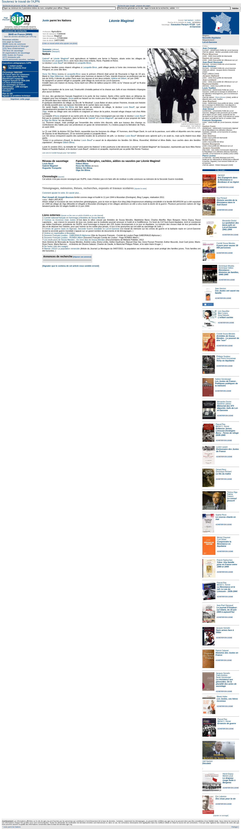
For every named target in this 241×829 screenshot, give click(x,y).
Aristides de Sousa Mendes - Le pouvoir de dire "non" (228, 338)
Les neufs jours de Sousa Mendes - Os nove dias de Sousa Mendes (74, 240)
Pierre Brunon (220, 97)
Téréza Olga (232, 492)
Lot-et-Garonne (209, 42)
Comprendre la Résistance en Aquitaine (224, 544)
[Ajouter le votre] (140, 188)
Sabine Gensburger (223, 379)
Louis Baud (57, 63)
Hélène (114, 78)
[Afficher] (55, 49)
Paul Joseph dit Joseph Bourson (58, 197)
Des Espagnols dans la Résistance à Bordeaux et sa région (228, 179)
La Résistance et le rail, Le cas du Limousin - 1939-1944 (227, 589)
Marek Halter (222, 697)
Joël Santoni (207, 761)
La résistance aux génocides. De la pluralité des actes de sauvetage (226, 682)
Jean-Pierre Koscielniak (226, 358)
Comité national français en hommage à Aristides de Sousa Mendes (74, 218)
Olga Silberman (57, 76)
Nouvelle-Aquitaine (211, 38)
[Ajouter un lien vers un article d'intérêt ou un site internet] (82, 215)
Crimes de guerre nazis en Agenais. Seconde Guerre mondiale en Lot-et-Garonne (81, 229)
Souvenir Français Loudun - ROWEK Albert (63, 237)
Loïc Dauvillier (223, 311)
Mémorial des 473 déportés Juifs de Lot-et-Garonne (227, 408)
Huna (67, 76)
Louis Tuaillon (209, 88)
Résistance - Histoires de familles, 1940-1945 (229, 272)
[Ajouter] (61, 177)
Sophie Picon (221, 515)
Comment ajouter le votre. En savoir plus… (61, 193)
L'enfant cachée (225, 317)
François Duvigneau (212, 120)
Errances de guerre (226, 723)
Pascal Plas (220, 424)
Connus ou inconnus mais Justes (60, 220)
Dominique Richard (223, 472)
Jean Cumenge (209, 48)
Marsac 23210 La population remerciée (62, 248)
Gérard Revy (221, 470)
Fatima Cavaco (230, 495)
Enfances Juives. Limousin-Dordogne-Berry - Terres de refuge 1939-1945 (227, 431)
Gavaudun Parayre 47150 (183, 24)
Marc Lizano (223, 313)
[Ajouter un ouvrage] (220, 815)
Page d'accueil (5, 19)
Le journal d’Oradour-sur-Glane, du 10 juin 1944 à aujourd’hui (227, 609)
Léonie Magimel (60, 58)
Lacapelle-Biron (61, 61)
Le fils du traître (223, 474)
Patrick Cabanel (222, 651)
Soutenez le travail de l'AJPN (21, 1)
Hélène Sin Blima (84, 168)
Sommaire (46, 49)
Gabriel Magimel (50, 166)
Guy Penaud (222, 198)
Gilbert (123, 78)
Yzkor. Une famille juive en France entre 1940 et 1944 (227, 564)
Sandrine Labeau (224, 404)
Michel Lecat (228, 776)
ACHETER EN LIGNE (226, 187)
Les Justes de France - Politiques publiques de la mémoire (226, 383)
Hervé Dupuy (228, 774)
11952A (198, 20)
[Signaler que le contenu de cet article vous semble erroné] (70, 266)
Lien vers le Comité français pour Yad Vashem (59, 153)
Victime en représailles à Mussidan (59, 233)
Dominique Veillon (226, 268)
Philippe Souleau (223, 356)
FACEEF (221, 175)
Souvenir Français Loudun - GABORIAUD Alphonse (67, 235)
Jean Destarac (209, 66)
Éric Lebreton (220, 797)
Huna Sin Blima (49, 74)
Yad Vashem (188, 20)
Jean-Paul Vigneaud (225, 605)
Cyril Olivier (221, 540)
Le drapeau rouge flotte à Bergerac (229, 780)
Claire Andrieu (221, 675)
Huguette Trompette (51, 168)
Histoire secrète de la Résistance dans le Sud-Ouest (227, 202)
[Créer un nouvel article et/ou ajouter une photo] (59, 43)
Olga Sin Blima (50, 120)
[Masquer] (56, 51)
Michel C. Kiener (222, 426)
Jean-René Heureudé (212, 62)
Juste (45, 20)
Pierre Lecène (209, 156)
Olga (44, 111)
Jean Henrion (220, 289)
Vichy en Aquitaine (225, 360)
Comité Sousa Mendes (226, 243)
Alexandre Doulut (229, 221)
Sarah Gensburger (223, 677)
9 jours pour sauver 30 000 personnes (227, 246)
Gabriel (45, 58)
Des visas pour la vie (225, 799)
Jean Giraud (208, 109)
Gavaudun (47, 61)
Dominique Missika (226, 266)
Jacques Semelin (223, 628)
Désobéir (206, 763)
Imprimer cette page (20, 99)
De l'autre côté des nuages (56, 246)
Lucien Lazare (222, 447)
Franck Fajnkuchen (225, 560)
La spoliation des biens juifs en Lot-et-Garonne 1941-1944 (230, 226)
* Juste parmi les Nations (11, 827)
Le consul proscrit (232, 499)
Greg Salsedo (223, 315)
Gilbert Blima (68, 142)
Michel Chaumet (223, 537)
